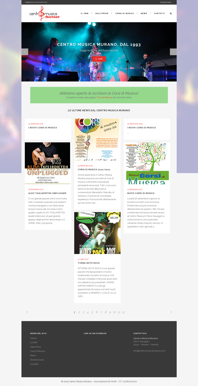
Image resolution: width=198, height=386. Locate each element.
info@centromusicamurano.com (36, 2)
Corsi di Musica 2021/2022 (94, 169)
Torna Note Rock (89, 263)
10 (114, 312)
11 (119, 312)
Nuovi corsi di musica (141, 193)
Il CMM (99, 59)
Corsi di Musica (104, 97)
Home (33, 338)
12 (123, 312)
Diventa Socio (165, 2)
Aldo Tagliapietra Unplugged (47, 193)
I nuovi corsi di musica (141, 127)
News (33, 355)
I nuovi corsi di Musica (42, 127)
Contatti (34, 364)
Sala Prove (35, 347)
